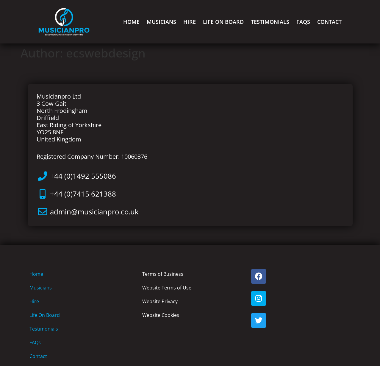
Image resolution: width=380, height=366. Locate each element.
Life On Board (223, 21)
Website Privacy (160, 301)
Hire (189, 21)
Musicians (161, 21)
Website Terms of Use (166, 287)
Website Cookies (160, 315)
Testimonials (270, 21)
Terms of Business (162, 274)
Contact (329, 21)
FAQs (303, 21)
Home (131, 21)
